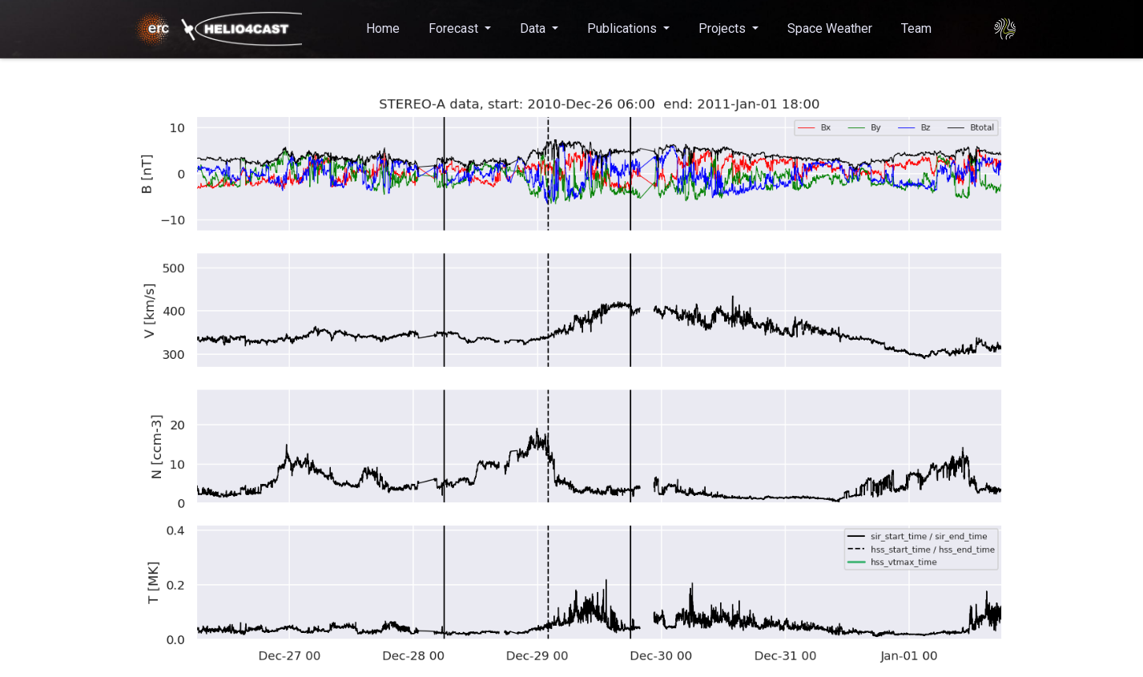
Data (534, 28)
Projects (723, 28)
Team (916, 28)
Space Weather (829, 28)
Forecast (455, 28)
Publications (623, 28)
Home (383, 28)
